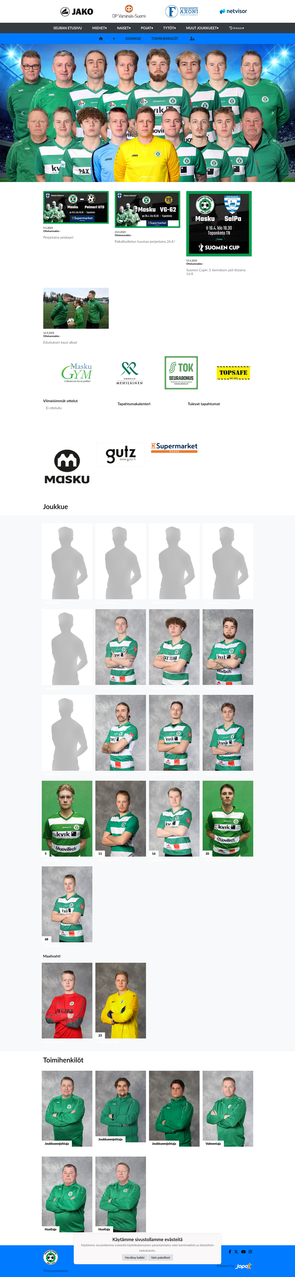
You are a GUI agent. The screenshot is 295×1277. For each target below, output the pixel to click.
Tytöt (169, 28)
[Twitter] (234, 1252)
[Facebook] (228, 1252)
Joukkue (133, 38)
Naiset (124, 28)
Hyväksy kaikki (134, 1257)
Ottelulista (52, 422)
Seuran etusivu (67, 28)
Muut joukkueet (202, 28)
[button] (22, 113)
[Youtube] (242, 1252)
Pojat (147, 28)
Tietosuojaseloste (55, 1271)
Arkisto (236, 28)
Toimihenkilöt (164, 38)
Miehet (99, 28)
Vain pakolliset (160, 1257)
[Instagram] (249, 1252)
